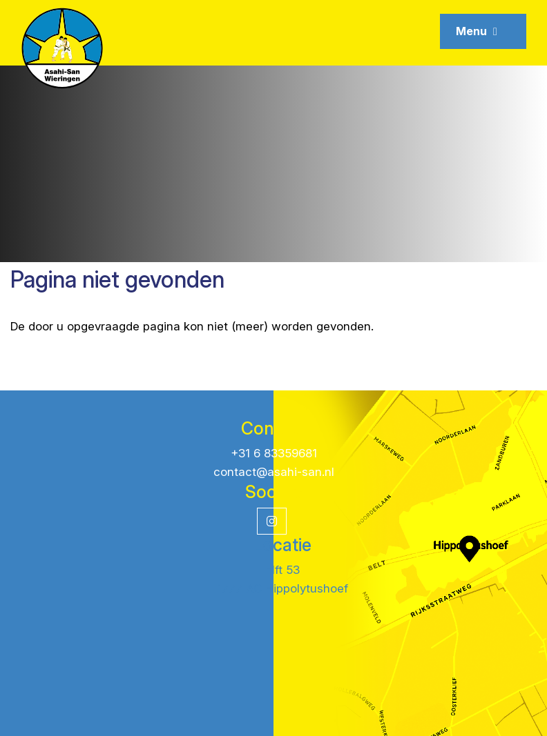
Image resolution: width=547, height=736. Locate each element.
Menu (476, 31)
